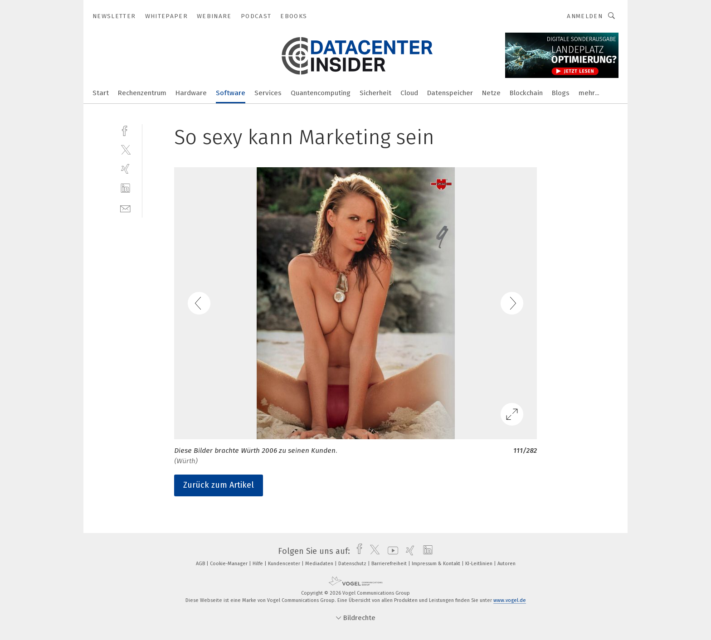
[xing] (125, 169)
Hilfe (258, 564)
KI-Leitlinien (479, 564)
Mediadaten (320, 564)
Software (230, 93)
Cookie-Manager (229, 564)
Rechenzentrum (142, 93)
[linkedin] (125, 188)
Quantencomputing (321, 93)
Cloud (409, 93)
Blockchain (526, 93)
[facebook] (125, 130)
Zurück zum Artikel (218, 485)
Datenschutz (353, 564)
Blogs (561, 93)
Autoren (506, 564)
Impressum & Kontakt (437, 564)
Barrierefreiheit (389, 564)
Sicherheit (375, 93)
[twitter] (125, 149)
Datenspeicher (450, 93)
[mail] (125, 207)
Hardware (191, 93)
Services (268, 93)
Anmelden (585, 16)
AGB (201, 564)
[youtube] (390, 551)
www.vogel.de (509, 600)
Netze (491, 93)
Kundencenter (285, 564)
